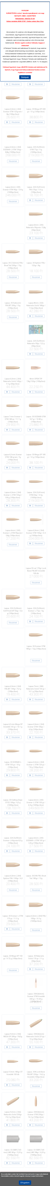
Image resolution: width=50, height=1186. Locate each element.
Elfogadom (25, 1183)
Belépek (25, 77)
